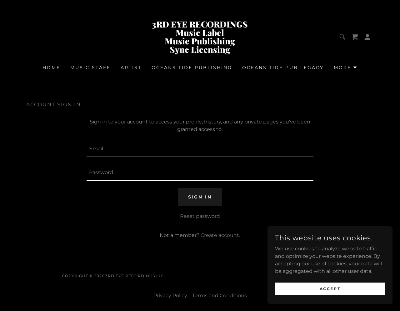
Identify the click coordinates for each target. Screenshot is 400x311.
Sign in (200, 197)
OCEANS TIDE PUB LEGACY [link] (283, 67)
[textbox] (200, 149)
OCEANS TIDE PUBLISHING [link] (192, 67)
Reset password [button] (200, 216)
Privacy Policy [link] (170, 295)
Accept (330, 288)
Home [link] (51, 67)
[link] (200, 51)
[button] (367, 37)
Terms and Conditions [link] (219, 295)
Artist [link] (131, 67)
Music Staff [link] (90, 67)
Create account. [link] (220, 235)
